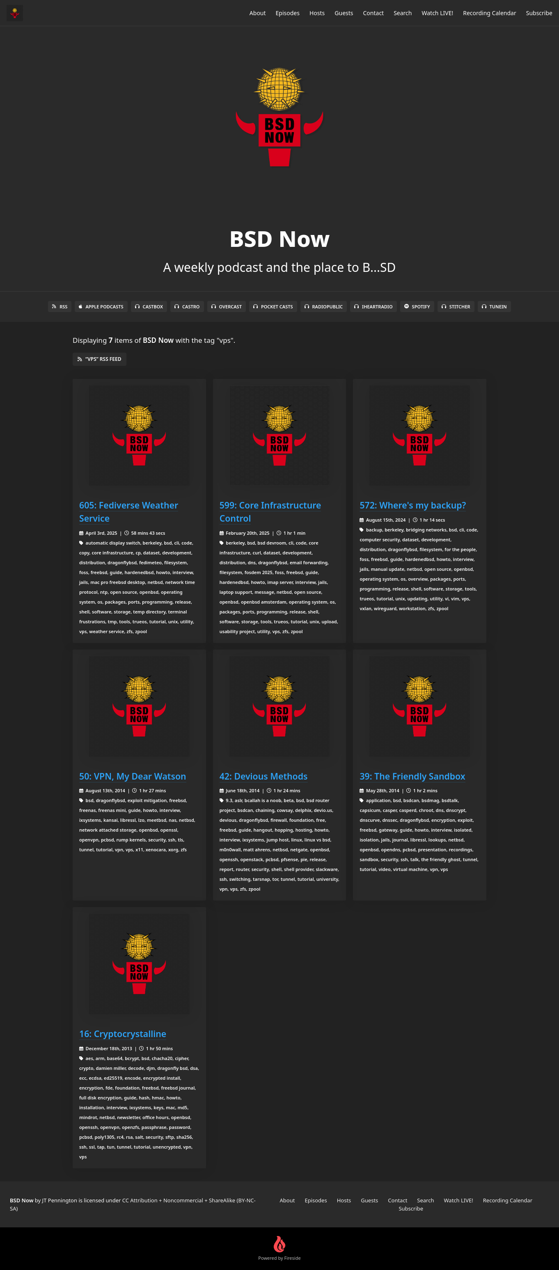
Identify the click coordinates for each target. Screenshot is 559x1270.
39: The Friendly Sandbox (412, 776)
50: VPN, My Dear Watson (132, 776)
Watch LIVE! (437, 13)
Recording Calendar (489, 13)
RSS (59, 306)
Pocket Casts (273, 306)
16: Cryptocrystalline (122, 1034)
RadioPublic (324, 306)
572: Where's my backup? (413, 505)
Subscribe (539, 13)
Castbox (149, 306)
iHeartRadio (373, 306)
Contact (373, 13)
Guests (343, 13)
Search (403, 13)
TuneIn (494, 306)
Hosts (317, 13)
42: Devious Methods (264, 776)
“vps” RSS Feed (99, 359)
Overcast (226, 306)
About (258, 13)
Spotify (417, 306)
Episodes (288, 13)
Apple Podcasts (101, 306)
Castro (186, 306)
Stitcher (456, 306)
